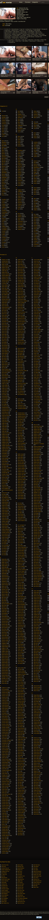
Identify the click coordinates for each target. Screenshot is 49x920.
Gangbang (22, 191)
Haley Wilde (21, 457)
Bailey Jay (5, 562)
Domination (22, 128)
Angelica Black (6, 439)
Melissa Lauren (38, 498)
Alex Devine (5, 312)
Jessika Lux (21, 623)
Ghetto (21, 196)
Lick (36, 153)
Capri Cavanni (6, 708)
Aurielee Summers (7, 532)
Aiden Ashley (6, 285)
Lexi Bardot (37, 316)
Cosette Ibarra (6, 841)
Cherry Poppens (6, 779)
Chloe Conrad (6, 784)
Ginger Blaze (21, 436)
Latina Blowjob (30, 31)
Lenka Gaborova (38, 312)
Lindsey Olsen (38, 354)
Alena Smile (5, 305)
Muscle (37, 183)
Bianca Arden (5, 591)
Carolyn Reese (6, 732)
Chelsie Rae (6, 776)
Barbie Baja (5, 567)
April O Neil (5, 478)
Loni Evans (37, 388)
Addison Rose (6, 269)
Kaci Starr (21, 669)
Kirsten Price (21, 793)
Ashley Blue (5, 500)
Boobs (5, 180)
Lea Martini (37, 300)
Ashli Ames (5, 516)
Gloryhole (21, 202)
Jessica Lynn (21, 612)
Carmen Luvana (6, 724)
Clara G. (4, 824)
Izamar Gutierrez (22, 520)
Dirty (20, 122)
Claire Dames (6, 821)
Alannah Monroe (6, 299)
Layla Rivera (37, 294)
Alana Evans (5, 296)
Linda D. (36, 353)
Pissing (37, 227)
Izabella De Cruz (22, 519)
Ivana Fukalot (21, 515)
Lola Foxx (37, 380)
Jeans (36, 125)
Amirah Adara (6, 397)
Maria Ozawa (38, 459)
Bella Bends (5, 575)
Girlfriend (21, 197)
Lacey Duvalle (38, 259)
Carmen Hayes (6, 722)
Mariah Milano (38, 460)
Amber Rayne (6, 389)
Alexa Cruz (5, 313)
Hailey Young (21, 454)
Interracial (38, 115)
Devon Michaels (22, 316)
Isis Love (21, 511)
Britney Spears (6, 656)
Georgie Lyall (21, 420)
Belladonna (5, 581)
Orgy (36, 206)
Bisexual (5, 166)
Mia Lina (36, 517)
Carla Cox (5, 711)
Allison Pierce (6, 364)
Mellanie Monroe (38, 503)
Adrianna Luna (40, 41)
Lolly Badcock (37, 383)
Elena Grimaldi (22, 348)
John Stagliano (22, 634)
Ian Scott (20, 503)
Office (36, 198)
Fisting (21, 169)
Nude (36, 190)
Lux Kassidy (37, 415)
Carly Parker (5, 716)
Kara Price (21, 680)
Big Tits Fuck (38, 31)
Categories (35, 2)
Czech (5, 247)
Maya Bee (36, 484)
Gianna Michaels (22, 428)
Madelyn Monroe (38, 431)
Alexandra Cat (6, 321)
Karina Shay (21, 690)
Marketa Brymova (38, 470)
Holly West (21, 492)
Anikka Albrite (6, 450)
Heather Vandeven (23, 476)
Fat (20, 156)
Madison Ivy (37, 434)
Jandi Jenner (21, 540)
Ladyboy (37, 143)
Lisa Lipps (37, 362)
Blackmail (5, 171)
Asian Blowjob (7, 38)
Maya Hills (37, 486)
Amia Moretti (5, 396)
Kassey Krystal (22, 701)
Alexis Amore (5, 324)
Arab (4, 130)
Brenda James (6, 630)
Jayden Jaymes (22, 561)
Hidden (21, 219)
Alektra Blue (6, 302)
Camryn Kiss (5, 697)
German (21, 194)
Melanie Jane (37, 494)
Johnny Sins (21, 641)
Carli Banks (5, 713)
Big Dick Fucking (26, 34)
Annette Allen (5, 472)
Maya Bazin (37, 482)
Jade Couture (21, 529)
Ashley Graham (6, 508)
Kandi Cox (21, 677)
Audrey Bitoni (6, 527)
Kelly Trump (21, 753)
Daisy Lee (21, 261)
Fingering (21, 164)
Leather (37, 148)
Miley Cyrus (37, 544)
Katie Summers (22, 717)
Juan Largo (21, 650)
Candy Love (5, 700)
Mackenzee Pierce (38, 426)
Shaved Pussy (14, 30)
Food (20, 175)
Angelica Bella (6, 437)
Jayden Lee (21, 563)
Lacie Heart (37, 264)
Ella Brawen (21, 353)
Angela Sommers (6, 432)
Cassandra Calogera (7, 740)
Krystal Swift (21, 822)
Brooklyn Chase (6, 676)
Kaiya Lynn (21, 675)
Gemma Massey (22, 417)
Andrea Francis (6, 413)
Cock (5, 223)
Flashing (21, 172)
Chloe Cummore (6, 786)
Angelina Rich (5, 443)
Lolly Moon (37, 385)
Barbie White (5, 570)
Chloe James (5, 791)
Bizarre (5, 167)
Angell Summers (6, 448)
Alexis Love (5, 332)
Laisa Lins (37, 269)
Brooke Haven (6, 673)
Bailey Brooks (6, 560)
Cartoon (5, 201)
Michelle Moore (38, 533)
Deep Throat (22, 115)
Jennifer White (22, 588)
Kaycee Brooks (22, 728)
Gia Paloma (21, 424)
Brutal (4, 190)
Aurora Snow (6, 535)
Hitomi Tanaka (22, 484)
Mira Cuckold (37, 549)
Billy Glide (5, 600)
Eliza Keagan (21, 351)
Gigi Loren (21, 430)
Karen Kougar (22, 683)
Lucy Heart (37, 404)
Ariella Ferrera (6, 486)
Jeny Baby (21, 593)
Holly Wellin (21, 490)
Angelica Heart (6, 440)
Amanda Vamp (6, 382)
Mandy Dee (37, 451)
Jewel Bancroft (21, 625)
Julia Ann (21, 653)
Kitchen (37, 136)
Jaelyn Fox (21, 533)
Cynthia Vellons (6, 851)
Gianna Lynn (21, 427)
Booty (5, 182)
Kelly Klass (21, 747)
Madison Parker (38, 435)
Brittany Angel (6, 660)
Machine (37, 161)
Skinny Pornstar (8, 35)
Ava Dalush (5, 546)
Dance (21, 112)
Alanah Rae (5, 297)
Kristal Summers (22, 807)
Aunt (4, 136)
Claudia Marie (6, 832)
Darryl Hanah (21, 293)
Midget (36, 172)
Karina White (21, 691)
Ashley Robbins (6, 511)
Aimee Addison (6, 289)
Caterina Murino (6, 751)
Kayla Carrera (22, 731)
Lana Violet (37, 275)
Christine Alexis (6, 803)
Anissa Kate (5, 451)
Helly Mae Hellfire (22, 479)
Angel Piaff (5, 426)
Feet (20, 158)
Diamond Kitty (22, 323)
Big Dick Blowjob (23, 38)
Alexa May (5, 316)
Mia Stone (36, 524)
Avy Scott (5, 554)
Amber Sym (5, 391)
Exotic (20, 144)
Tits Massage (23, 31)
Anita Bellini (5, 453)
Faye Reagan (22, 400)
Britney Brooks (6, 654)
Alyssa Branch (32, 41)
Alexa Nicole (6, 318)
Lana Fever (37, 273)
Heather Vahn (22, 474)
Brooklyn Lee (6, 678)
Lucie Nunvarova (38, 399)
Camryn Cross (6, 695)
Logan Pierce (38, 377)
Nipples (37, 189)
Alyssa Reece (6, 377)
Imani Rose (21, 504)
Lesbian (37, 151)
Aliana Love (5, 340)
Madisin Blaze (37, 432)
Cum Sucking (30, 32)
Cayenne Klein (6, 754)
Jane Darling (21, 542)
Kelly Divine (21, 745)
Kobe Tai (20, 801)
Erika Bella (21, 380)
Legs (36, 150)
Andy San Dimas (6, 415)
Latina (37, 146)
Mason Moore (38, 479)
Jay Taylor (21, 558)
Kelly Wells (21, 755)
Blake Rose (5, 602)
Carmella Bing (6, 719)
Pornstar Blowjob (36, 29)
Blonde (5, 174)
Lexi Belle (37, 318)
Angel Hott (5, 423)
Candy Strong (5, 705)
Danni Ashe (21, 283)
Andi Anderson (6, 412)
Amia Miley (5, 394)
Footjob (21, 177)
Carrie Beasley (6, 733)
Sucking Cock (28, 29)
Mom (36, 176)
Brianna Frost (6, 638)
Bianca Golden (6, 592)
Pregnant (37, 234)
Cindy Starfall (6, 819)
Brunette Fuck (38, 36)
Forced (20, 179)
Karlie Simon (21, 694)
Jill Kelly (20, 628)
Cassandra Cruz (6, 741)
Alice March (5, 343)
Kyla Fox (20, 823)
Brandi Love (5, 619)
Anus (5, 128)
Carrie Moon (5, 735)
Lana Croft (37, 272)
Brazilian (5, 183)
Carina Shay (5, 709)
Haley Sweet (21, 455)
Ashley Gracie (6, 507)
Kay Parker (21, 726)
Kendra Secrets (22, 761)
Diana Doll (21, 324)
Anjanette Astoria (6, 464)
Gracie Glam (22, 444)
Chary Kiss (5, 771)
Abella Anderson (6, 265)
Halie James (21, 458)
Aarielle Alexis (6, 261)
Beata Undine (6, 571)
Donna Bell (21, 334)
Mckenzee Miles (38, 489)
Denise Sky (21, 307)
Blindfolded (6, 172)
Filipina (21, 163)
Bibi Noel (5, 598)
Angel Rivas (5, 429)
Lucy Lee (36, 405)
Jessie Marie (21, 617)
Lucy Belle (37, 401)
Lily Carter (37, 347)
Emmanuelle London (23, 370)
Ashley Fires (6, 505)
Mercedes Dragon (38, 508)
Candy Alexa (5, 698)
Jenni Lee (21, 582)
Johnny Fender (22, 639)
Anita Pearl (5, 463)
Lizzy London (37, 375)
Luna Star (37, 410)
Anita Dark (5, 459)
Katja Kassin (22, 720)
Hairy (21, 213)
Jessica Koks (21, 610)
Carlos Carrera (6, 714)
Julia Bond (21, 655)
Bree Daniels (6, 627)
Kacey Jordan (22, 667)
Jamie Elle (21, 536)
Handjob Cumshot (22, 32)
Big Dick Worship (30, 36)
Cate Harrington (6, 749)
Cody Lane (5, 838)
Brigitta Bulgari (6, 646)
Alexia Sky (5, 323)
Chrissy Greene (6, 797)
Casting (5, 204)
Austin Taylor (6, 540)
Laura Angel (37, 286)
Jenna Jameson (22, 579)
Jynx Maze (21, 663)
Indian (37, 111)
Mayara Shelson (38, 487)
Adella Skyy (5, 270)
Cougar (5, 232)
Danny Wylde (22, 285)
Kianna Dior (21, 772)
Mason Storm (37, 481)
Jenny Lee (21, 591)
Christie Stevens (6, 798)
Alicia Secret (5, 348)
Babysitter (5, 142)
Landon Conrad (38, 277)
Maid (36, 162)
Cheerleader (6, 212)
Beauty (5, 153)
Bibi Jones (5, 597)
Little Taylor (37, 366)
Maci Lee (36, 424)
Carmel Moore (6, 717)
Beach (5, 152)
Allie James (5, 358)
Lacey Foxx (37, 261)
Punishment (38, 244)
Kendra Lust (21, 760)
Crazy (4, 235)
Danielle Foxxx (21, 280)
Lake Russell (37, 270)
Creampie (6, 237)
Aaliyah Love (6, 259)
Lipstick (36, 156)
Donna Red (21, 337)
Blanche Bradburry (7, 603)
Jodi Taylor (21, 631)
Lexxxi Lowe (37, 332)
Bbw (4, 148)
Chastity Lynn (6, 775)
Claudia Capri (5, 829)
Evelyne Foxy (21, 392)
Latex (37, 145)
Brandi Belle (5, 616)
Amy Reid (5, 402)
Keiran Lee (21, 740)
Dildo (20, 120)
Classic (5, 215)
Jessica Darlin (22, 606)
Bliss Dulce (5, 605)
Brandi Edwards (6, 618)
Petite (37, 223)
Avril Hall (5, 553)
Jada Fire (21, 526)
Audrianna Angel (6, 530)
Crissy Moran (5, 849)
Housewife (22, 224)
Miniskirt (37, 175)
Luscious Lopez (38, 413)
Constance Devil (6, 840)
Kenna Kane (21, 763)
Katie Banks (21, 709)
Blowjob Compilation (16, 34)
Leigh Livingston (38, 307)
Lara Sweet (37, 283)
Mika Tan (37, 538)
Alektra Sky (5, 304)
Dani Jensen (22, 277)
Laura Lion (37, 288)
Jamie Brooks (22, 534)
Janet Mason (22, 545)
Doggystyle (22, 125)
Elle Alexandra (22, 356)
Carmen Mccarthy (6, 725)
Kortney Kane (22, 804)
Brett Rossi (5, 632)
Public (37, 242)
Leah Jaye (37, 302)
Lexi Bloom (37, 320)
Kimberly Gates (22, 790)
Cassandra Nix (11, 42)
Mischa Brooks (38, 552)
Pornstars (27, 2)
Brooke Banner (6, 672)
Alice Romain (5, 345)
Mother (37, 181)
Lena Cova (37, 310)
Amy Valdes (5, 404)
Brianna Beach (6, 637)
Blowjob (5, 175)
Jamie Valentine (22, 537)
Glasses (21, 201)
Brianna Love (5, 641)
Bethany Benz (6, 583)
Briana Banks (6, 633)
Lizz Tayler (37, 372)
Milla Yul (36, 546)
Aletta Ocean (6, 308)
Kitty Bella (20, 795)
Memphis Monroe (38, 506)
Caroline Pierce (6, 730)
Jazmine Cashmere (23, 569)
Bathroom (5, 147)
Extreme (21, 145)
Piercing (37, 225)
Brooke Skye (6, 675)
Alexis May (5, 334)
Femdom (21, 159)
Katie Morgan (22, 713)
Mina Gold (36, 548)
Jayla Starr (21, 564)
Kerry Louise (21, 766)
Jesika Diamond (22, 596)
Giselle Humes (21, 440)
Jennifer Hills (21, 587)
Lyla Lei (36, 418)
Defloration (21, 117)
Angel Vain (5, 431)
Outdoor (37, 209)
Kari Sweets (21, 685)
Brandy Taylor (6, 624)
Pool (36, 230)
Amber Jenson (5, 386)
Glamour (21, 199)
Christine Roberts (6, 805)
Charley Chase (6, 767)
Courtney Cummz (7, 843)
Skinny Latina (41, 34)
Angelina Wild (6, 447)
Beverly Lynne (6, 589)
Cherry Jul (5, 778)
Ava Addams (6, 542)
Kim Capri (20, 785)
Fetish (21, 161)
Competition (5, 228)
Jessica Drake (22, 607)
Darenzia (20, 288)
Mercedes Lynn (38, 509)
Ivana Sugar (21, 517)
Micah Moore (37, 525)
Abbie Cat (5, 264)
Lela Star (37, 308)
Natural (37, 187)
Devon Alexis (21, 313)
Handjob (21, 215)
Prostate (37, 239)
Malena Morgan (38, 447)
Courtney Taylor (6, 846)
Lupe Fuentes (37, 412)
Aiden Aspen (11, 41)
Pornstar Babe (15, 35)
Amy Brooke (6, 399)
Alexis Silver (5, 335)
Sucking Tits (21, 30)
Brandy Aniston (6, 621)
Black (5, 169)
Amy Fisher (5, 401)
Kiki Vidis (20, 783)
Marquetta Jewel (38, 473)
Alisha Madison (6, 351)
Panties (37, 215)
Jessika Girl (21, 622)
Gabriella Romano (22, 416)
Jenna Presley (22, 580)
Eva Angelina (22, 384)
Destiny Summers (22, 312)
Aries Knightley (6, 488)
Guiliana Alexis (22, 447)
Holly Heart (21, 487)
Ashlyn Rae (5, 518)
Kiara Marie (21, 774)
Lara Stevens (37, 281)
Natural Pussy (7, 34)
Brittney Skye (5, 668)
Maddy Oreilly (38, 427)
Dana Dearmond (22, 267)
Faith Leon (21, 398)
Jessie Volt (21, 620)
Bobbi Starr (5, 611)
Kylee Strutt (21, 825)
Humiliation (22, 227)
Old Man (37, 201)
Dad (20, 111)
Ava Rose (5, 551)
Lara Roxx (36, 280)
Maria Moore (37, 457)
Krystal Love (21, 818)
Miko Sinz (37, 541)
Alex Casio (5, 310)
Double (21, 130)
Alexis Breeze (6, 326)
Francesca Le (22, 405)
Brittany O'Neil (6, 664)
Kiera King (21, 779)
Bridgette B (5, 643)
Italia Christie (21, 514)
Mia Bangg (37, 513)
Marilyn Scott (37, 468)
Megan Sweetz (38, 490)
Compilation (6, 229)
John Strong (21, 636)
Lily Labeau (37, 348)
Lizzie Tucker (37, 374)
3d (4, 111)
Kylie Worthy (21, 831)
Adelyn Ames (5, 272)
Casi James (36, 39)
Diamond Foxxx (22, 320)
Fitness (21, 171)
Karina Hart (21, 686)
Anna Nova (5, 469)
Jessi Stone (21, 601)
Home (20, 2)
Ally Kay (4, 367)
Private (37, 238)
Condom (5, 231)
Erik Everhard (22, 378)
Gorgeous (22, 204)
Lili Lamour (37, 345)
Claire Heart (5, 822)
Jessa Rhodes (22, 598)
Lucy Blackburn (38, 402)
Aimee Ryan (5, 291)
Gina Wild (21, 435)
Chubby (5, 213)
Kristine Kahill (21, 812)
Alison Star (30, 39)
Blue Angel (5, 608)
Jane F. (20, 544)
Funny (20, 185)
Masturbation (38, 167)
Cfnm (4, 208)
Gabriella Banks (22, 413)
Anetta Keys (6, 416)
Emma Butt (21, 365)
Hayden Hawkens (22, 468)
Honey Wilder (21, 495)
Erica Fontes (22, 375)
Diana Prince (21, 326)
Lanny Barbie (37, 278)
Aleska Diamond (6, 307)
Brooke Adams (6, 670)
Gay (20, 193)
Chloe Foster (6, 789)
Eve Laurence (22, 391)
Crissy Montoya (6, 848)
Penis (37, 220)
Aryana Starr (5, 492)
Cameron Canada (7, 690)
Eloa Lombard (22, 357)
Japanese (37, 123)
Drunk (20, 131)
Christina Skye (6, 802)
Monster (37, 180)
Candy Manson (6, 702)
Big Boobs (6, 156)
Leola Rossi (37, 313)
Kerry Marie (21, 768)
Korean (37, 137)
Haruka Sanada (22, 465)
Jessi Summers (22, 602)
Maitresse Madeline (39, 446)
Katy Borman (21, 723)
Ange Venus (5, 418)
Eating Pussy (22, 36)
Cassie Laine (5, 746)
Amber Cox (5, 383)
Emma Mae (21, 367)
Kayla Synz (21, 734)
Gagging (21, 189)
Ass (5, 133)
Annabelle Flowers (6, 471)
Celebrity (5, 207)
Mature (37, 168)
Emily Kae (21, 364)
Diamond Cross (22, 318)
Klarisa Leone (22, 799)
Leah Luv (37, 304)
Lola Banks (37, 378)
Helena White (21, 477)
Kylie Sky (20, 829)
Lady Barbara (37, 265)
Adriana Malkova (6, 275)
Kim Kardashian (22, 787)
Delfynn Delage (22, 302)
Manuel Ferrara (38, 452)
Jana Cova (21, 539)
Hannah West (21, 463)
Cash (4, 202)
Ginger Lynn (21, 438)
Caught (5, 205)
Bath (4, 145)
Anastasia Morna (7, 409)
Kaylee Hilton (21, 739)
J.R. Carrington (22, 525)
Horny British (23, 35)
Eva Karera (21, 388)
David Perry (21, 294)
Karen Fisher (22, 682)
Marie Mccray (38, 465)
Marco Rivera (37, 455)
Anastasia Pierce (6, 410)
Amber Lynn (6, 388)
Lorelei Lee (37, 394)
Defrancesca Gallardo (23, 300)
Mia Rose (37, 522)
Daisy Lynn (21, 262)
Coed (4, 224)
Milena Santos (38, 543)
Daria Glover (21, 289)
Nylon (37, 194)
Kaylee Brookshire (22, 737)
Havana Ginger (22, 466)
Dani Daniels (22, 275)
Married (37, 164)
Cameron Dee (6, 692)
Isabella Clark (22, 507)
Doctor (21, 123)
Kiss (36, 134)
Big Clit (5, 158)
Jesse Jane (21, 599)
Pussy (37, 246)
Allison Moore (6, 362)
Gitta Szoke (21, 441)
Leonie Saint (37, 315)
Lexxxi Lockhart (38, 331)
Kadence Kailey (22, 671)
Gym (20, 208)
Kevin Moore (21, 769)
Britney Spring (5, 657)
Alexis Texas (6, 337)
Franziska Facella (22, 408)
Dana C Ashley (22, 265)
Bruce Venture (6, 680)
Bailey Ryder (5, 565)
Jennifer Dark (22, 585)
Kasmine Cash (21, 699)
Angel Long (5, 424)
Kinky (37, 132)
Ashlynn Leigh (6, 521)
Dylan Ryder (22, 343)
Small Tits (35, 35)
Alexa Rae (5, 320)
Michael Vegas (38, 527)
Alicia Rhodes (6, 347)
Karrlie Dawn (21, 696)
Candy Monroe (6, 703)
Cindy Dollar (6, 814)
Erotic (21, 139)
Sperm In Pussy (38, 32)
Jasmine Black (22, 550)
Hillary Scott (21, 482)
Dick (20, 119)
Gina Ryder (21, 433)
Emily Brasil (21, 362)
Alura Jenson (6, 372)
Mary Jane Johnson (39, 478)
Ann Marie (5, 466)
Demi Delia (21, 305)
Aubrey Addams (6, 524)
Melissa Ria (37, 502)
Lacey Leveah (37, 262)
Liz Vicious (37, 369)
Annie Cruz (5, 475)
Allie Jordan (5, 359)
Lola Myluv (37, 382)
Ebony (21, 136)
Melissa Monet (38, 500)
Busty (5, 194)
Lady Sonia (37, 267)
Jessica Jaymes (22, 609)
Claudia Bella (5, 827)
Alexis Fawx (5, 329)
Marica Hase (37, 463)
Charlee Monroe (6, 764)
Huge (21, 226)
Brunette (6, 188)
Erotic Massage (29, 30)
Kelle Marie (21, 744)
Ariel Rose (5, 485)
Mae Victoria (37, 442)
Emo (20, 137)
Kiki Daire (21, 782)
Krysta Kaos (21, 814)
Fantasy (21, 155)
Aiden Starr (24, 39)
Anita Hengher (6, 461)
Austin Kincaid (6, 537)
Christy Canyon (6, 806)
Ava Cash (5, 543)
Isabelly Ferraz (22, 509)
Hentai (21, 218)
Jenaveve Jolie (22, 574)
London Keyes (38, 386)
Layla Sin (37, 297)
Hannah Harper (22, 462)
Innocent (37, 112)
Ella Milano (21, 354)
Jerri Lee (20, 595)
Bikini (5, 164)
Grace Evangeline (22, 443)
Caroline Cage (5, 727)
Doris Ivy (21, 339)
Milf (36, 173)
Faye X (20, 402)
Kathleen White (22, 706)
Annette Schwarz (7, 474)
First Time (21, 166)
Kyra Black (21, 833)
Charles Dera (6, 765)
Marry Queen (37, 476)
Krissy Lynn (21, 806)
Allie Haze (5, 356)
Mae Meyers (37, 440)
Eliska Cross (21, 349)
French (21, 182)
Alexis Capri (5, 327)
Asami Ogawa (5, 495)
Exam (20, 142)
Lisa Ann (37, 359)
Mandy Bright (37, 449)
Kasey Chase (21, 698)
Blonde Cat (5, 606)
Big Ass (5, 155)
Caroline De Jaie (6, 729)
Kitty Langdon (22, 798)
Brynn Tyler (5, 681)
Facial (21, 152)
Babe (5, 140)
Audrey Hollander (7, 529)
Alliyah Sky (5, 366)
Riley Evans (17, 39)
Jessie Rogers (22, 618)
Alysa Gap (5, 374)
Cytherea (5, 853)
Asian (5, 131)
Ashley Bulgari (6, 503)
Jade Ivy (20, 531)
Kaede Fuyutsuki (22, 672)
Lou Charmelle (38, 397)
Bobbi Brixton (5, 610)
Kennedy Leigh (22, 764)
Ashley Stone (5, 513)
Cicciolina (5, 811)
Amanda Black (6, 380)
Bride (4, 185)
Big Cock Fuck (7, 32)
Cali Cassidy (5, 689)
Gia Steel (21, 425)
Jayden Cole (22, 560)
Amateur (6, 120)
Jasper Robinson (22, 556)
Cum (5, 240)
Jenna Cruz (21, 575)
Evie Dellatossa (22, 394)
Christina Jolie (6, 800)
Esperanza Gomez (23, 383)
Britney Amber (6, 653)
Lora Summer (37, 393)
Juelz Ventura (22, 652)
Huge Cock (30, 35)
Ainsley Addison (6, 293)
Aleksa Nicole (6, 300)
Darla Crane (21, 291)
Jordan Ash (21, 645)
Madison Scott (38, 437)
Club (4, 221)
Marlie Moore (37, 471)
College (5, 226)
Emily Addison (22, 361)
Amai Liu (5, 378)
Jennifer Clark (21, 583)
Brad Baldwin (5, 613)
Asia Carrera (5, 522)
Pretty (37, 236)
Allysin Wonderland (6, 370)
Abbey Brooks (6, 262)
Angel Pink (5, 428)
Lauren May (37, 289)
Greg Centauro (22, 446)
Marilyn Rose (37, 467)
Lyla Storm (37, 420)
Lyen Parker (37, 416)
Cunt (4, 243)
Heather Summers (22, 473)
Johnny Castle (22, 637)
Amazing (5, 122)
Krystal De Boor (22, 817)
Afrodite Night (5, 281)
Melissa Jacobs (38, 497)
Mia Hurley (37, 514)
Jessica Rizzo (22, 615)
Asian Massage (42, 35)
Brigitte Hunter (5, 649)
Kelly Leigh (21, 748)
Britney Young (6, 659)
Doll (20, 127)
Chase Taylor (5, 773)
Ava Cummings (6, 545)
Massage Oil (44, 29)
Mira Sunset (37, 551)
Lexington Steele (38, 329)
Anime (5, 126)
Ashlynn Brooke (6, 519)
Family (21, 153)
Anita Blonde (5, 455)
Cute (4, 245)
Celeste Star (6, 756)
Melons (37, 170)
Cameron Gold (6, 694)
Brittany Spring (6, 665)
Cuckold (5, 239)
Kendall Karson (22, 758)
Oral (36, 203)
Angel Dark (5, 420)
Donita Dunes (22, 332)
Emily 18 (20, 359)
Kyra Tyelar (21, 834)
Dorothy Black (22, 340)
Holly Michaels (22, 489)
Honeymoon (21, 223)
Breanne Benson (6, 625)
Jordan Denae (21, 647)
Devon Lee (21, 315)
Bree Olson (5, 629)
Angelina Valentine (7, 445)
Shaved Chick (33, 34)
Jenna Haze (21, 577)
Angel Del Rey (6, 421)
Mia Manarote (37, 521)
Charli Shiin (5, 768)
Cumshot (6, 242)
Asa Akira (5, 494)
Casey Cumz (18, 41)
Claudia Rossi (6, 833)
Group (21, 207)
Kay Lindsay (21, 725)
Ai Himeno (5, 283)
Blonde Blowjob (15, 29)
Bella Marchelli (6, 576)
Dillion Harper (22, 327)
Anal (5, 125)
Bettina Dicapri (6, 584)
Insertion (37, 114)
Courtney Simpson (7, 845)
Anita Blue (5, 456)
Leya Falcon (11, 39)
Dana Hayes (21, 270)
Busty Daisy (5, 683)
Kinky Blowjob (36, 30)
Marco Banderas (38, 454)
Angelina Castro (6, 442)
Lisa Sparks (37, 364)
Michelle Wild (37, 536)
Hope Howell (22, 498)
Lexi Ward (37, 327)
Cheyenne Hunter (6, 781)
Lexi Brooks (37, 321)
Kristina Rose (22, 809)
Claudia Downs (6, 830)
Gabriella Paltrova (23, 414)
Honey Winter (22, 497)
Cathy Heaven (6, 752)
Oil (36, 200)
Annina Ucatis (5, 477)
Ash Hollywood (6, 497)
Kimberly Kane (22, 791)
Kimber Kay (21, 788)
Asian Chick (15, 32)
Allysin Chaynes (6, 369)
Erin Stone (21, 381)
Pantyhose (38, 217)
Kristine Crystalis (22, 810)
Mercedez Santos (38, 511)
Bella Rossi (5, 579)
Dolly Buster (21, 329)
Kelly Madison (22, 750)
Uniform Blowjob (8, 31)
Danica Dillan (22, 278)
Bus (4, 193)
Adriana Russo (6, 277)
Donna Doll (21, 335)
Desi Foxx (21, 310)
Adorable (5, 117)
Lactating (37, 142)
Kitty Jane (21, 796)
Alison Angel (5, 353)
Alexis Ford (5, 331)
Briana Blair (5, 635)
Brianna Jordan (6, 640)
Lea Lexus (37, 299)
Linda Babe (37, 351)
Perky (36, 222)
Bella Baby (5, 573)
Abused (5, 115)
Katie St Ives (21, 715)
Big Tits (5, 163)
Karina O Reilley (22, 688)
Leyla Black (37, 337)
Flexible (21, 174)
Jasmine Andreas (22, 548)
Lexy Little (36, 334)
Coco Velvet (5, 837)
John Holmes (22, 633)
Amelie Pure (5, 393)
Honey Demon (22, 493)
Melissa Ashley (38, 495)
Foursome (21, 180)
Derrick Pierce (22, 308)
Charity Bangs (6, 762)
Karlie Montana (22, 693)
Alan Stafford (25, 41)
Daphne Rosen (22, 286)
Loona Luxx (37, 389)
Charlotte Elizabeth (6, 770)
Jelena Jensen (22, 572)
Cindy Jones (5, 818)
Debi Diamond (22, 299)
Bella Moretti (5, 578)
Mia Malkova (37, 519)
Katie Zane (21, 718)
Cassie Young (6, 748)
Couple (5, 234)
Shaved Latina (14, 36)
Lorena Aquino (38, 396)
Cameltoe (5, 199)
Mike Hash (37, 540)
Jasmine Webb (22, 555)
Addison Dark (5, 267)
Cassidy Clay (5, 744)
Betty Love (5, 586)
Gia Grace (21, 422)
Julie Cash (21, 660)
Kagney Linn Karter (23, 674)
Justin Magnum (22, 661)
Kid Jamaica (21, 777)
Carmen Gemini (6, 721)
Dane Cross (21, 273)
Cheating (5, 210)
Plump (36, 228)
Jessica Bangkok (22, 604)
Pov (36, 233)
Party (36, 219)
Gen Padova (21, 419)
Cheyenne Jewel (6, 783)
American (5, 123)
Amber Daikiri (5, 385)
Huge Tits (21, 29)
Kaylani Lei (21, 736)
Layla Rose (37, 296)
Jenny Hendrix (22, 590)
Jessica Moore (22, 614)
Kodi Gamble (21, 802)
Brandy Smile (6, 622)
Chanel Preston (6, 759)
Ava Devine (5, 548)
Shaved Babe (7, 36)
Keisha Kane (21, 742)
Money (37, 178)
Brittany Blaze (6, 662)
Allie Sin (4, 361)
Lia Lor (36, 340)
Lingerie (37, 154)
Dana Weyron (22, 272)
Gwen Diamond (22, 449)
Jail (36, 122)
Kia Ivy (20, 771)
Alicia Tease (5, 350)
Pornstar (37, 231)
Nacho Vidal (43, 39)
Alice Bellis (5, 342)
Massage (37, 165)
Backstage (5, 144)
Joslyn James (22, 649)
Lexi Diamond (37, 323)
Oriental (37, 208)
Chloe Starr (5, 795)
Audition (5, 134)
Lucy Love (37, 407)
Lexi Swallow (37, 326)
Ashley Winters (6, 514)
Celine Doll (5, 757)
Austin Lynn (5, 538)
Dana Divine (21, 269)
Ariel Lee (5, 483)
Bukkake (5, 191)
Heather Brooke (22, 469)
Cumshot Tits (7, 29)
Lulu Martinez (37, 409)
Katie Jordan (21, 710)
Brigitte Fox (5, 648)
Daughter (21, 114)
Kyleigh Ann (21, 826)
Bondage (5, 179)
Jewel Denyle (21, 626)
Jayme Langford (22, 566)
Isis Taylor (21, 512)
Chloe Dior (5, 787)
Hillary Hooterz (21, 481)
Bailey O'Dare (5, 564)
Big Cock (6, 159)
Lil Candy (37, 343)
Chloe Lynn (5, 792)
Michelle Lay (37, 530)
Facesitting (21, 150)
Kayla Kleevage (22, 733)
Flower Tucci (21, 403)
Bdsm (5, 150)
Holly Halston (22, 485)
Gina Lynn (21, 432)
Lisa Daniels (37, 361)
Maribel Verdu (37, 462)
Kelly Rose (21, 752)
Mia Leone (37, 516)
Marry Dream (37, 475)
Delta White (21, 304)
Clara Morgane (6, 825)
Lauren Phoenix (38, 291)
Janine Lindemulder (22, 547)
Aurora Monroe (6, 534)
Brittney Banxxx (6, 667)
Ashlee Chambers (6, 499)
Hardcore (22, 216)
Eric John (21, 373)
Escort (20, 141)
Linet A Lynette (38, 358)
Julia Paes (21, 657)
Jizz (36, 128)
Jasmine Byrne (22, 552)
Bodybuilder (5, 177)
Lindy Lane (37, 356)
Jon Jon (21, 642)
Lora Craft (37, 391)
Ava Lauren (5, 549)
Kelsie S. (20, 756)
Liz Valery (37, 367)
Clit (4, 216)
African (5, 118)
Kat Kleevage (21, 702)
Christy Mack (6, 808)
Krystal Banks (22, 815)
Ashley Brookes (6, 502)
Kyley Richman (22, 828)
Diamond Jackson (23, 321)
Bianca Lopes (5, 594)
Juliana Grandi (22, 658)
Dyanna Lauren (22, 342)
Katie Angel (21, 707)
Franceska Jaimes (23, 406)
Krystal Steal (21, 820)
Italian (37, 117)
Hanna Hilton (21, 460)
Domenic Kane (21, 331)
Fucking (21, 183)
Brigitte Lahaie (6, 651)
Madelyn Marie (38, 429)
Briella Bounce (6, 645)
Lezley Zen (37, 339)
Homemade (22, 221)
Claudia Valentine (7, 835)
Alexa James (5, 315)
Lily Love (37, 350)
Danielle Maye (22, 281)
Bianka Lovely (5, 595)
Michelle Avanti (38, 529)
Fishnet (21, 167)
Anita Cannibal (6, 458)
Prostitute (37, 241)
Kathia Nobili (22, 704)
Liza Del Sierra (38, 370)
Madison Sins (37, 438)
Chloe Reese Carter (7, 794)
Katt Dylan (21, 721)
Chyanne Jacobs (6, 810)
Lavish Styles (37, 293)
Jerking (37, 126)
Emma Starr (21, 369)
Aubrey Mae (5, 526)
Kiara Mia (21, 775)
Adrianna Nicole (6, 280)
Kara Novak (21, 679)
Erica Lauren (21, 376)
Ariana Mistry (5, 482)
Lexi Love (37, 324)
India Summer (22, 506)
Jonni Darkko (21, 644)
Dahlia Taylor (21, 259)
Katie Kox (21, 712)
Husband (21, 229)
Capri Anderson (6, 706)
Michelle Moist (38, 532)
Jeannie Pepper (22, 571)
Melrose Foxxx (38, 505)
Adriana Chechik (6, 273)
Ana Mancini (5, 405)
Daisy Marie (21, 264)
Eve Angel (21, 389)
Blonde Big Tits (15, 38)
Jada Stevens (22, 528)
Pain (36, 214)
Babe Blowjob (15, 31)
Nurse (36, 192)
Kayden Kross (22, 729)
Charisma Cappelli (7, 760)
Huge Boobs (7, 30)
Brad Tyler (5, 614)
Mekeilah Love (37, 492)
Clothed (5, 220)
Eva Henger (21, 386)
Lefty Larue (37, 305)
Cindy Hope (5, 816)
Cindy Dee (5, 813)
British (5, 186)
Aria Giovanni (6, 480)
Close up (5, 218)
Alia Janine (5, 339)
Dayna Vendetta (22, 296)
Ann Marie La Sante (7, 467)
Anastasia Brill (6, 407)
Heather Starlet (22, 471)
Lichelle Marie (37, 342)
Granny (21, 205)
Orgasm (37, 205)
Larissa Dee (37, 285)
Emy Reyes (21, 372)
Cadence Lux (6, 687)
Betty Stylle (5, 587)
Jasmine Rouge (22, 553)
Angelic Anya (5, 434)
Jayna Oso (21, 568)
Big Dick (5, 161)
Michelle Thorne (38, 535)
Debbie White (21, 297)
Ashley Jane (5, 510)
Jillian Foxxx (21, 629)
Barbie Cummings (6, 568)
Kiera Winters (22, 780)
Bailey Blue (5, 559)
